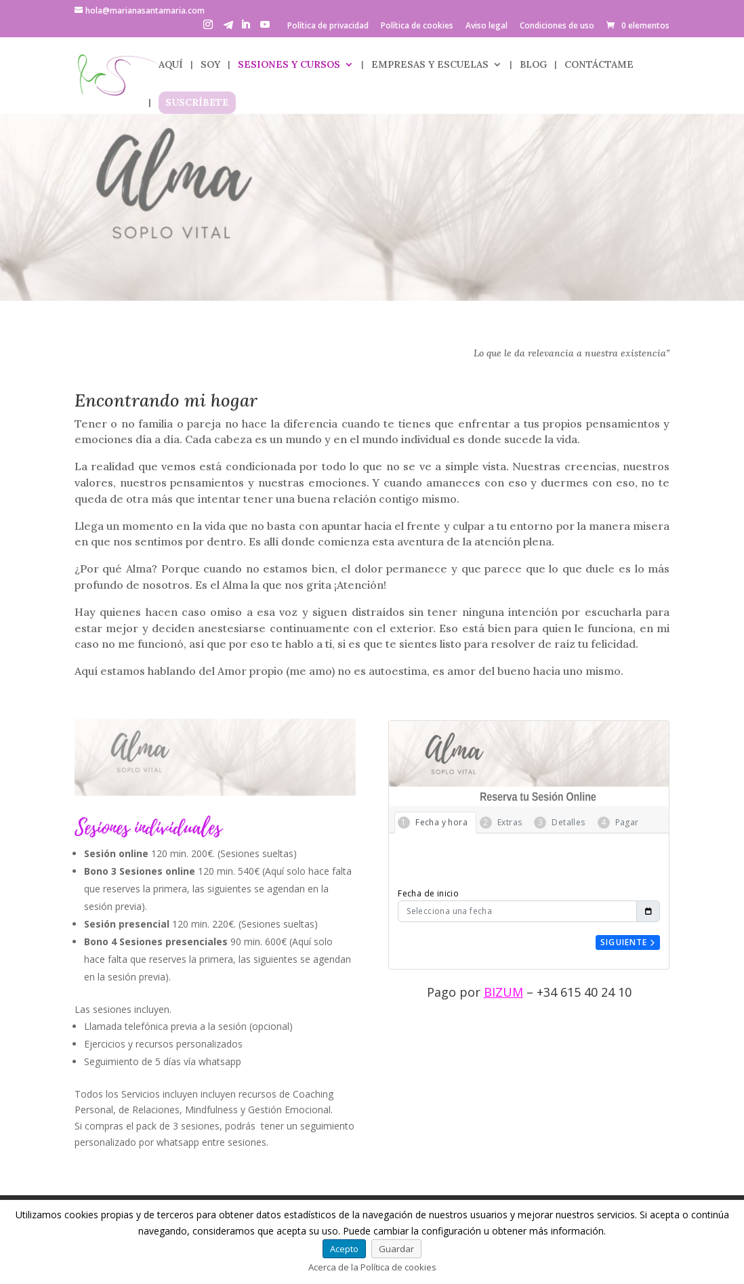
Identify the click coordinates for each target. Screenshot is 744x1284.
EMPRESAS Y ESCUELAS (430, 65)
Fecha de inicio (428, 893)
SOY (210, 65)
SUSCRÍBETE (196, 103)
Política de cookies (417, 26)
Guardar (396, 1249)
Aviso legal (487, 26)
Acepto (344, 1249)
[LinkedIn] (245, 28)
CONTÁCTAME (599, 65)
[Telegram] (228, 28)
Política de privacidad (328, 26)
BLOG (533, 65)
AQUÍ (171, 65)
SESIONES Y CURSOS (289, 65)
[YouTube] (265, 28)
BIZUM (503, 992)
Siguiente (627, 942)
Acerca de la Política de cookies (372, 1267)
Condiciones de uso (557, 26)
